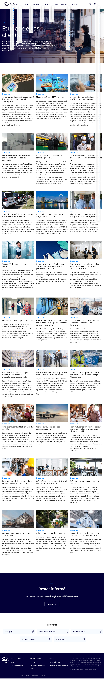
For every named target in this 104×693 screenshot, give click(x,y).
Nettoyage (18, 632)
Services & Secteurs (17, 658)
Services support (86, 632)
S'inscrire (51, 604)
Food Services (69, 640)
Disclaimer (35, 675)
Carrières (52, 658)
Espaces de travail (35, 640)
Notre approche (35, 658)
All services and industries (58, 666)
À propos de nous (17, 666)
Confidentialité (25, 675)
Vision (13, 662)
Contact (33, 662)
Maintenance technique (52, 632)
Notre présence (54, 662)
